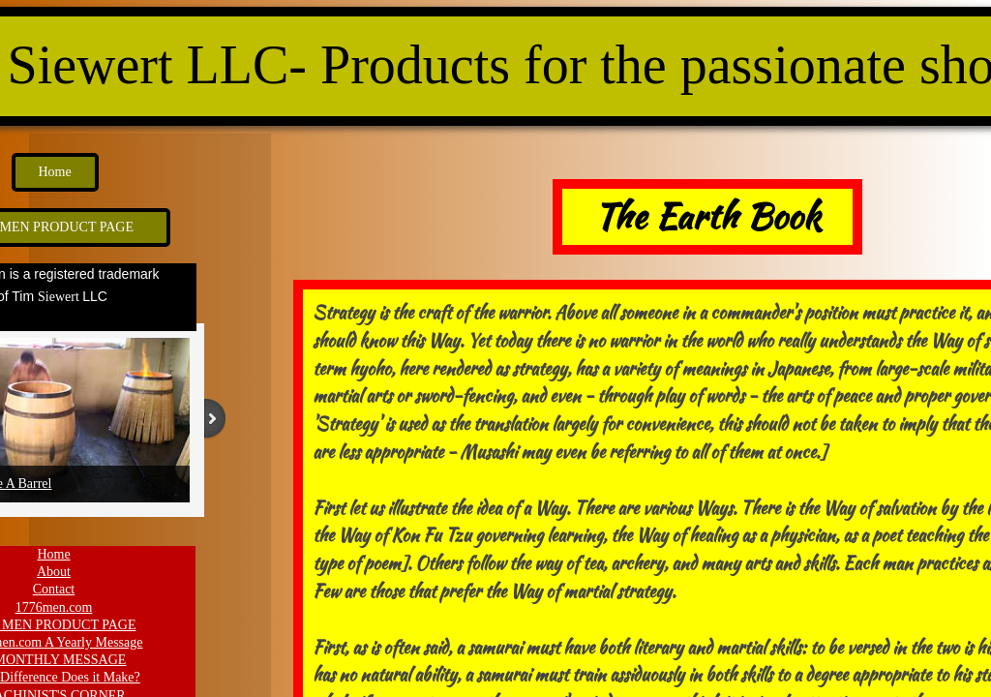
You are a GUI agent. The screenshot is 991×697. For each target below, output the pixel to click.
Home (53, 554)
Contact (54, 589)
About (54, 571)
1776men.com (54, 607)
